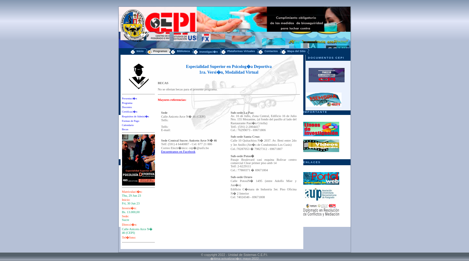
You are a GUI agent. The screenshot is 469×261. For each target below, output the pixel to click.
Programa (127, 102)
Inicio (140, 51)
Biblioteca (183, 51)
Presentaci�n (129, 98)
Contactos (271, 51)
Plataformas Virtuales (241, 51)
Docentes (127, 107)
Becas (125, 129)
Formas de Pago (130, 120)
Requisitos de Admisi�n (135, 116)
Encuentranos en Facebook (178, 151)
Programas (160, 51)
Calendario (128, 125)
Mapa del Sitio (296, 51)
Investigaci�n (209, 51)
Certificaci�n (129, 111)
